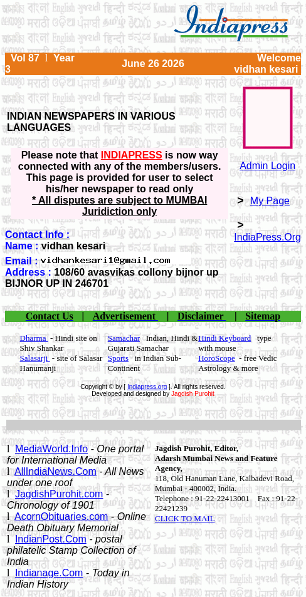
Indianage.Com (49, 573)
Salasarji (35, 358)
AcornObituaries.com (61, 516)
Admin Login (267, 165)
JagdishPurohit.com (59, 494)
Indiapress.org (147, 386)
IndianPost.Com (51, 539)
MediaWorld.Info (51, 449)
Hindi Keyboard (224, 338)
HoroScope (216, 358)
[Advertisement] (153, 425)
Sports (118, 358)
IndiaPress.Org (267, 237)
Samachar (124, 338)
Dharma (34, 338)
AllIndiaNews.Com (55, 471)
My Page (270, 200)
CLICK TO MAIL (185, 518)
